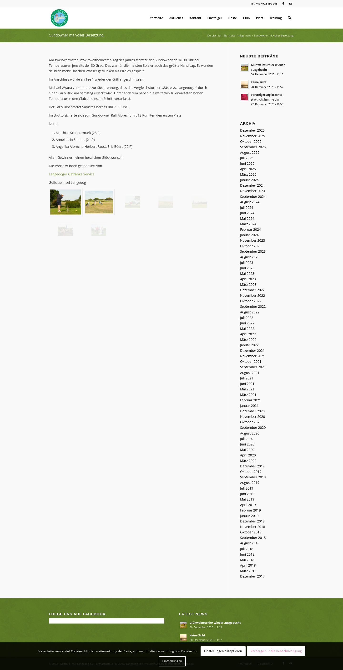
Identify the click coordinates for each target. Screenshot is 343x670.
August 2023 (249, 257)
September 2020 (253, 427)
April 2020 (248, 455)
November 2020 (252, 416)
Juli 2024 (246, 207)
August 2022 (249, 312)
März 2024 (248, 224)
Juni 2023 (247, 268)
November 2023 (252, 240)
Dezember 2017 (252, 576)
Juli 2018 (246, 549)
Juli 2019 (246, 488)
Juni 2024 (247, 213)
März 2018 (248, 570)
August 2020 (249, 433)
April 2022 (248, 334)
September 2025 (253, 147)
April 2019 (248, 504)
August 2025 (249, 152)
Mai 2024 (247, 218)
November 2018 (252, 526)
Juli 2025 (246, 158)
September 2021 (253, 367)
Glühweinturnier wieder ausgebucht (215, 622)
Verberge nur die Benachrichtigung (276, 651)
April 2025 (248, 169)
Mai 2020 (247, 449)
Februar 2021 (250, 400)
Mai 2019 (247, 499)
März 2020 (248, 460)
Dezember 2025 (252, 130)
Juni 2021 (247, 383)
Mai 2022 (247, 328)
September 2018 (253, 537)
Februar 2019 (250, 510)
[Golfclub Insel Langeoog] (59, 17)
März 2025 (248, 174)
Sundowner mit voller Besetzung (76, 35)
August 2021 (249, 372)
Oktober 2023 (250, 246)
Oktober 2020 (250, 422)
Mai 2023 (247, 273)
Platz (259, 18)
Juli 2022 (246, 317)
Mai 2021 (247, 389)
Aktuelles (176, 18)
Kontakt (195, 18)
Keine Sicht (259, 82)
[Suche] (289, 17)
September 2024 (253, 196)
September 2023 (253, 251)
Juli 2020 (246, 438)
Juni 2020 (247, 444)
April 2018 (248, 565)
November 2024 (252, 191)
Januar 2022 (249, 345)
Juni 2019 (247, 493)
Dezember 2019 (252, 466)
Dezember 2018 (252, 521)
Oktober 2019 (250, 471)
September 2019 (253, 477)
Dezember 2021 (252, 350)
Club (246, 18)
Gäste (232, 18)
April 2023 (248, 279)
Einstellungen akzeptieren (223, 651)
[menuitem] (289, 17)
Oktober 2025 (250, 141)
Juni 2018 (247, 554)
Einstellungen (172, 661)
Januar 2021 (249, 405)
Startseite (156, 18)
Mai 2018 (247, 559)
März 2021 (248, 394)
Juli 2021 (246, 378)
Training (275, 18)
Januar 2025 (249, 180)
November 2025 (252, 136)
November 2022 (252, 295)
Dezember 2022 (252, 290)
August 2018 (249, 543)
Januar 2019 (249, 515)
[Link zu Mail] (290, 3)
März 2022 (248, 339)
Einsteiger (214, 18)
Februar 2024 (250, 229)
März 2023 (248, 284)
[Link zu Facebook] (283, 3)
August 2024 (249, 202)
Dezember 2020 (252, 411)
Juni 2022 (247, 323)
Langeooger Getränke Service (71, 174)
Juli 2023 (246, 262)
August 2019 (249, 482)
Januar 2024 (249, 235)
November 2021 (252, 356)
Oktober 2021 (250, 361)
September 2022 (253, 306)
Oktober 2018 (250, 532)
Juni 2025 (247, 163)
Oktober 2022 (250, 301)
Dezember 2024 (252, 185)
